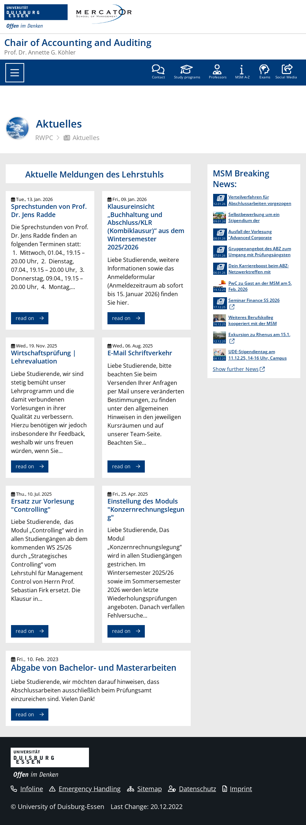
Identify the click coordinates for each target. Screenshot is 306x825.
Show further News (236, 369)
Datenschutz (192, 788)
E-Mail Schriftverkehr (139, 353)
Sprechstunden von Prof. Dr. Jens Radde (49, 210)
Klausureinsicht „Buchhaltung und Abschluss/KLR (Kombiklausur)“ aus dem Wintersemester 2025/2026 (145, 226)
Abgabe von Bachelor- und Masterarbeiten (93, 667)
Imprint (237, 788)
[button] (286, 72)
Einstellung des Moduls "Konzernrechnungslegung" (145, 509)
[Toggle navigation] (14, 72)
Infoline (27, 788)
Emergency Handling (85, 788)
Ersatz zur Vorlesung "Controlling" (42, 505)
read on (25, 318)
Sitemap (144, 788)
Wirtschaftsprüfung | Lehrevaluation (43, 357)
